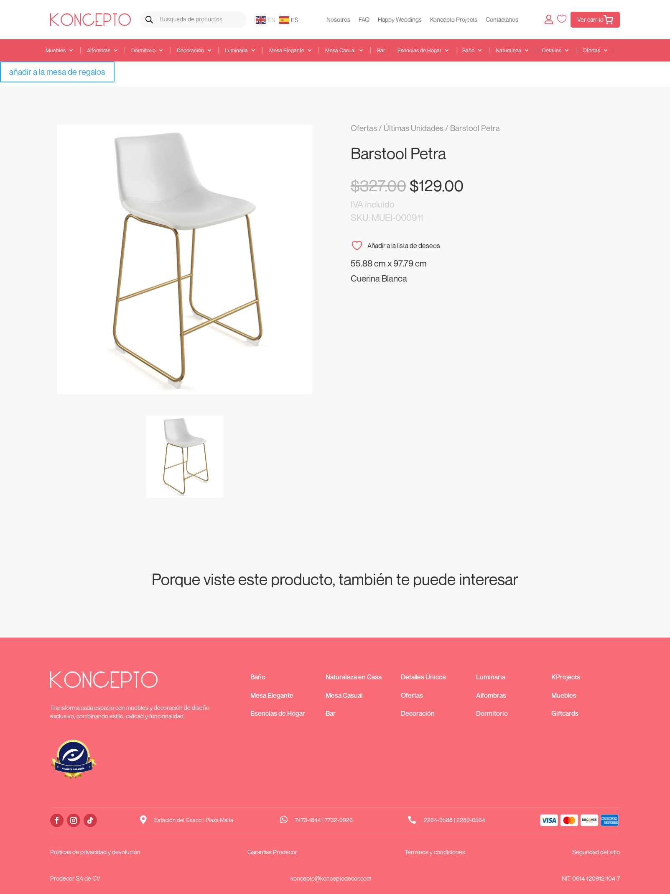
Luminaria (236, 50)
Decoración (190, 50)
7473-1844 (308, 820)
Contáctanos (502, 19)
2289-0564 (470, 820)
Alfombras (98, 50)
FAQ (364, 19)
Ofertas (591, 50)
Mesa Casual (340, 50)
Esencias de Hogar (419, 50)
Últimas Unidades (413, 128)
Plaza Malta (219, 820)
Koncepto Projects (453, 19)
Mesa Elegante (286, 50)
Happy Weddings (400, 19)
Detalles (551, 50)
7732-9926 (339, 820)
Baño (468, 50)
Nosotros (338, 19)
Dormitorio (143, 50)
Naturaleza (508, 50)
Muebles (56, 50)
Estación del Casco (178, 820)
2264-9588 (438, 820)
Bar (381, 50)
